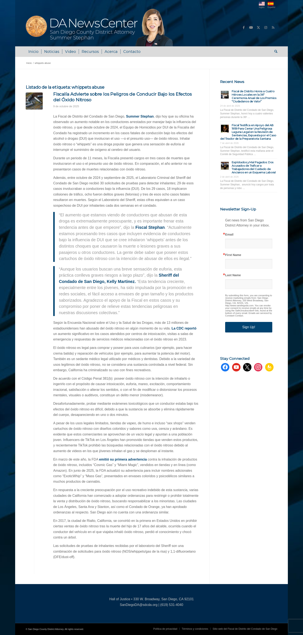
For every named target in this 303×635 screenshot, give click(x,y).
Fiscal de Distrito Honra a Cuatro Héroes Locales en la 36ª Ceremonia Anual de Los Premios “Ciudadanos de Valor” (254, 96)
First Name (233, 255)
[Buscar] (274, 51)
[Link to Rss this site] (273, 27)
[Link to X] (258, 27)
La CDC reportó (183, 328)
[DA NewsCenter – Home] (100, 27)
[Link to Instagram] (266, 27)
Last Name (233, 275)
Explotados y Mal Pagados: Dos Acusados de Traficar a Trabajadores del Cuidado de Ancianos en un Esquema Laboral (254, 167)
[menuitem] (33, 51)
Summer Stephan (140, 116)
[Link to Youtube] (251, 27)
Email (229, 234)
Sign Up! (248, 327)
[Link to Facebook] (244, 27)
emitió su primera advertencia (123, 459)
